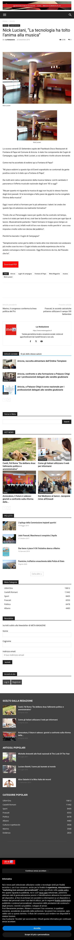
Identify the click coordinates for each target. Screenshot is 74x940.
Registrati (16, 682)
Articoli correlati (10, 354)
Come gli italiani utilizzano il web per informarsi (38, 720)
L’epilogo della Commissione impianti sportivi (37, 523)
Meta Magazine (54, 274)
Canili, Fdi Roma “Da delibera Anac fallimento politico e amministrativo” (19, 466)
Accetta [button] (37, 928)
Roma (5, 492)
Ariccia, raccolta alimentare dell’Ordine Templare (41, 361)
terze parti (43, 893)
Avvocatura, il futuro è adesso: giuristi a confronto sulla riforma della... (18, 499)
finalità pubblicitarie (63, 900)
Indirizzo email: (9, 651)
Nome (5, 631)
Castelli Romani (14, 25)
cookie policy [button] (63, 890)
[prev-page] (4, 399)
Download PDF (10, 264)
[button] (4, 14)
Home (5, 21)
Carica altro (37, 574)
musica (65, 274)
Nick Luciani (8, 277)
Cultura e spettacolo (45, 492)
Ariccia (12, 21)
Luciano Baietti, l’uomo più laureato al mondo (37, 767)
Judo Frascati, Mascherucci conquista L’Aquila (37, 535)
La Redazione (10, 40)
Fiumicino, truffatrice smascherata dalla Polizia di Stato (41, 561)
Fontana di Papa (40, 274)
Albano (5, 367)
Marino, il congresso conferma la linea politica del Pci (19, 310)
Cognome (7, 641)
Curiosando (42, 460)
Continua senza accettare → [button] (37, 871)
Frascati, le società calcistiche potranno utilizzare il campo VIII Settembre (57, 311)
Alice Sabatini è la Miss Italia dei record (34, 779)
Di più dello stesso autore (31, 354)
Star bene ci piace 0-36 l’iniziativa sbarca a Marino (39, 548)
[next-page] (8, 399)
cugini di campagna (25, 274)
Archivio (6, 460)
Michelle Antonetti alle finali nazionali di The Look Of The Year (44, 754)
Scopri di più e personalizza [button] (37, 934)
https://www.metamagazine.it (42, 330)
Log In (6, 682)
